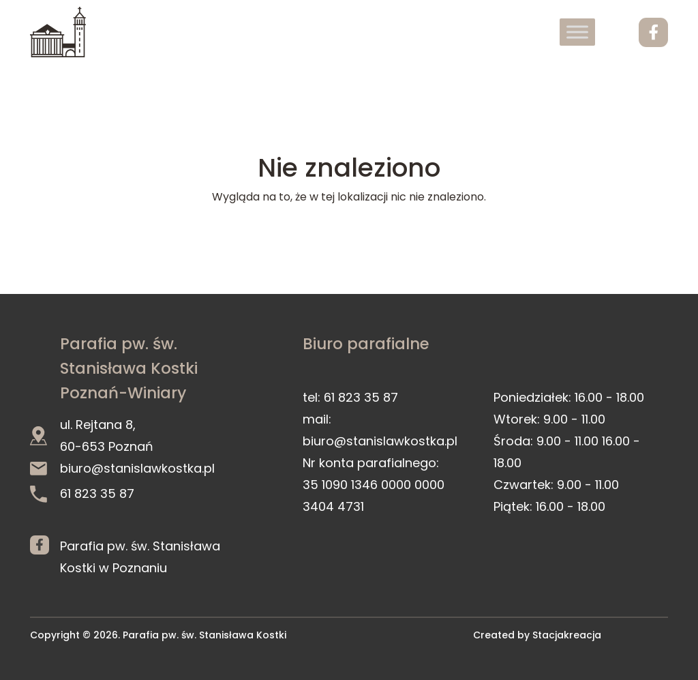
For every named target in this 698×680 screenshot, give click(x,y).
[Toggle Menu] (577, 31)
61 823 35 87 (82, 493)
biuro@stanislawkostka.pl (122, 468)
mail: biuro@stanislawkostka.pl (380, 430)
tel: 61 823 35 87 (350, 397)
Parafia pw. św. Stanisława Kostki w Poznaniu (140, 555)
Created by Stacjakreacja (537, 635)
